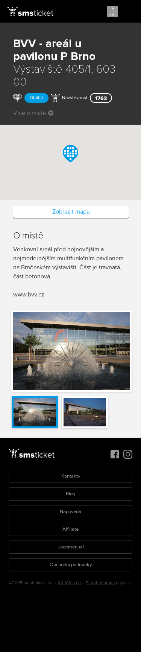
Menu (128, 12)
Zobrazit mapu (71, 211)
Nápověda (70, 511)
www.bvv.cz (28, 294)
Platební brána (100, 583)
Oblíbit (36, 98)
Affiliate (70, 529)
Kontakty (70, 476)
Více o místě (33, 113)
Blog (70, 494)
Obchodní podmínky (71, 565)
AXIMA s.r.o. (70, 583)
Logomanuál (71, 547)
